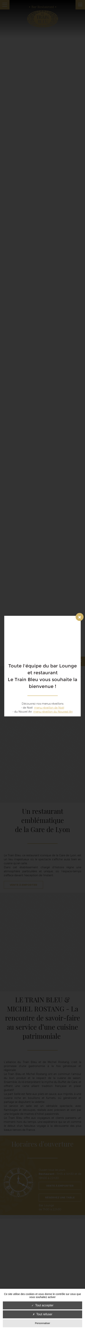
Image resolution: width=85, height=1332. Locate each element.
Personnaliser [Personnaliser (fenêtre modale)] (42, 1323)
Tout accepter (42, 1305)
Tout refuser (42, 1314)
